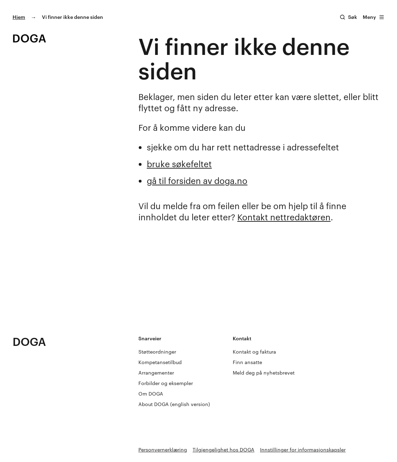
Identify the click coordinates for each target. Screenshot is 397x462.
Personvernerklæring (162, 450)
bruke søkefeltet (179, 164)
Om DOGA (150, 394)
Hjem (19, 17)
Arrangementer (156, 373)
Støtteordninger (157, 352)
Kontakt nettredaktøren (284, 217)
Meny (373, 17)
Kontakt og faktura (254, 352)
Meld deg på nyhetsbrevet (264, 373)
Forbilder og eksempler (165, 383)
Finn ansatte (247, 362)
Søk (352, 17)
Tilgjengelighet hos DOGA (223, 450)
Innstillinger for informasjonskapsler (303, 450)
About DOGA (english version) (174, 404)
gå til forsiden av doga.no (197, 181)
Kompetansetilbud (160, 362)
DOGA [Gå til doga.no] (29, 341)
